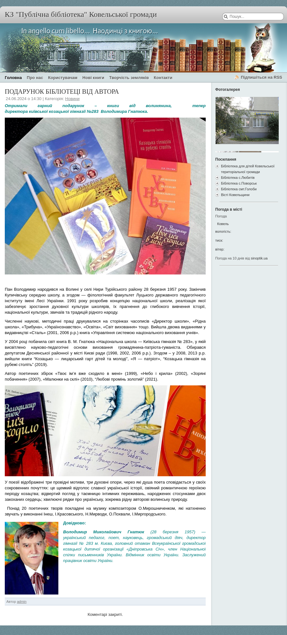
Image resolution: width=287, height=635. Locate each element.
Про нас (35, 77)
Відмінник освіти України (152, 554)
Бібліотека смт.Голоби (239, 189)
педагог (97, 537)
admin (21, 601)
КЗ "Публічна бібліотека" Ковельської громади (81, 14)
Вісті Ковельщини (235, 195)
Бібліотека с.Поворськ (239, 183)
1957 (189, 531)
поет (113, 537)
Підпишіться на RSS (261, 77)
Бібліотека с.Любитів (237, 177)
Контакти (163, 77)
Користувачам (62, 77)
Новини (72, 98)
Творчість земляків (129, 77)
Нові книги (93, 77)
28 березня (165, 531)
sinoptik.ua (259, 258)
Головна (13, 77)
